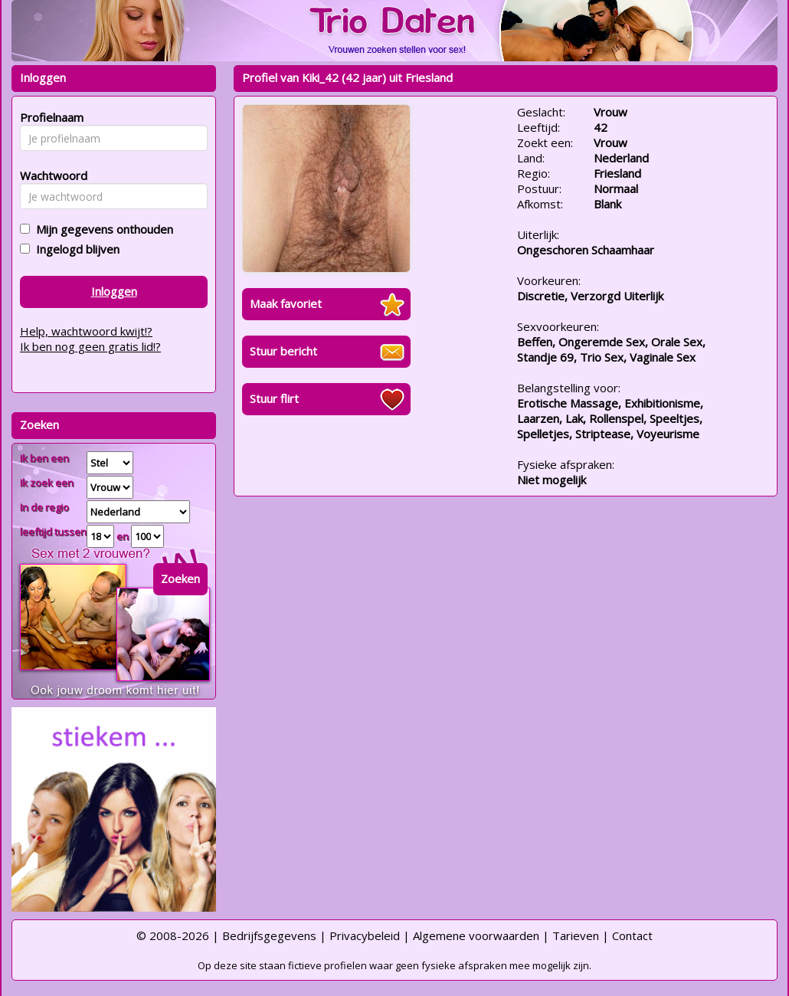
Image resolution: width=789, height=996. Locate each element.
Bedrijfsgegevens (269, 935)
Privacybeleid (364, 935)
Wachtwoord (49, 175)
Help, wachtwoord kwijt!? (86, 331)
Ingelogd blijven (74, 249)
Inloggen (114, 291)
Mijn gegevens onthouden (101, 229)
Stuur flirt (274, 398)
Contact (632, 935)
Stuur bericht (283, 351)
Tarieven (575, 935)
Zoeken (180, 578)
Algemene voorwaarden (476, 935)
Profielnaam (49, 117)
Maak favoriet (286, 303)
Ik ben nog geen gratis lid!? (90, 346)
